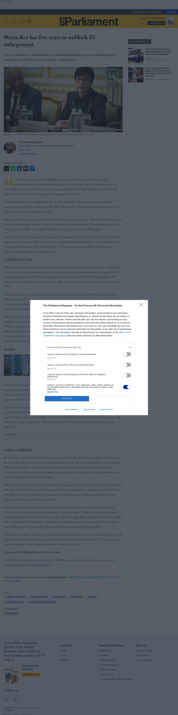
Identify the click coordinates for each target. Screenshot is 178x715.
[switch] (127, 354)
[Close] (142, 306)
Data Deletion (71, 409)
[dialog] (89, 357)
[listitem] (89, 347)
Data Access (89, 409)
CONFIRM (67, 398)
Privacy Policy (106, 409)
